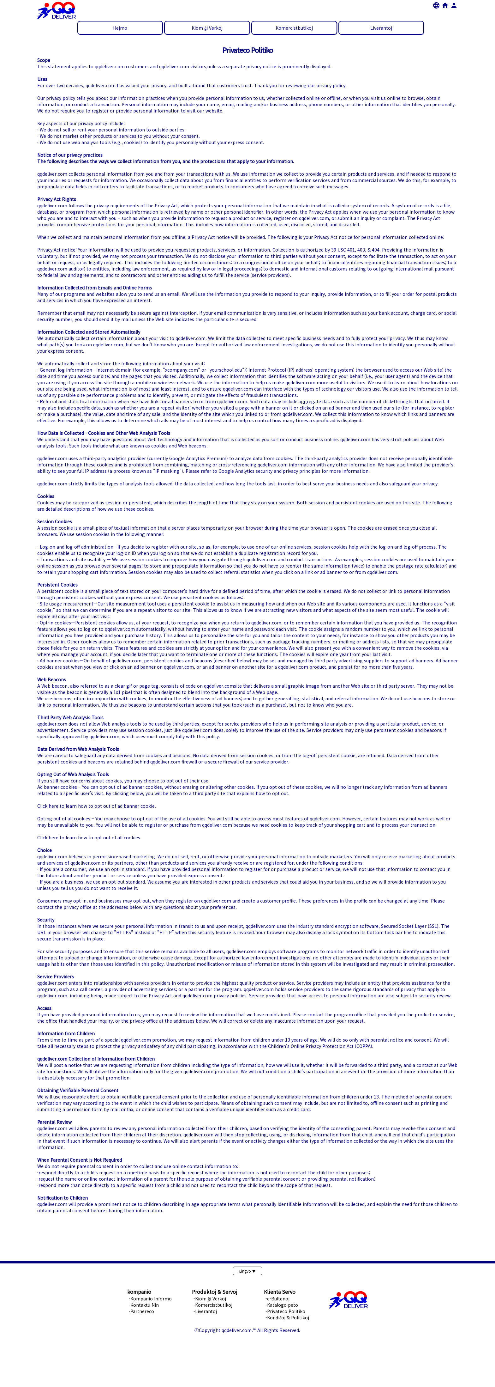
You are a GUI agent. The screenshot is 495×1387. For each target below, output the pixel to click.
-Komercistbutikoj (213, 1305)
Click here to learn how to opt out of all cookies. (89, 837)
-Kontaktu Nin (144, 1305)
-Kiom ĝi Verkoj (210, 1298)
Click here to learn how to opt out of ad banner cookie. (96, 806)
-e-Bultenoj (277, 1298)
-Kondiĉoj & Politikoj (287, 1317)
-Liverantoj (205, 1311)
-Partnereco (141, 1311)
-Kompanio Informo (150, 1298)
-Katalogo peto (281, 1305)
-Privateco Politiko (285, 1311)
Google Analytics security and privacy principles (269, 471)
